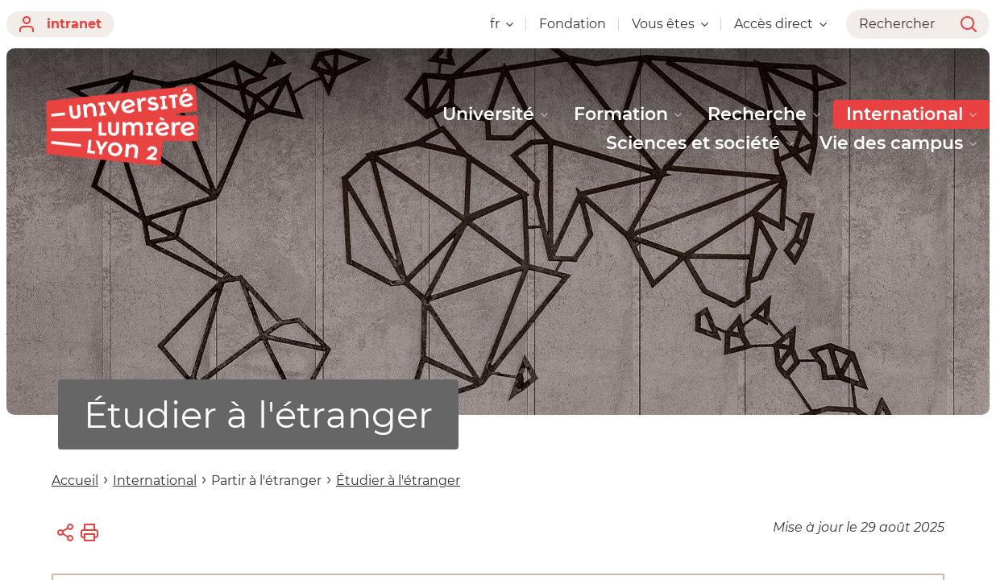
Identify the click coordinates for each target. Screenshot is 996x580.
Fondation (572, 23)
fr (501, 23)
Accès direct (780, 23)
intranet (60, 24)
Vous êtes (670, 23)
